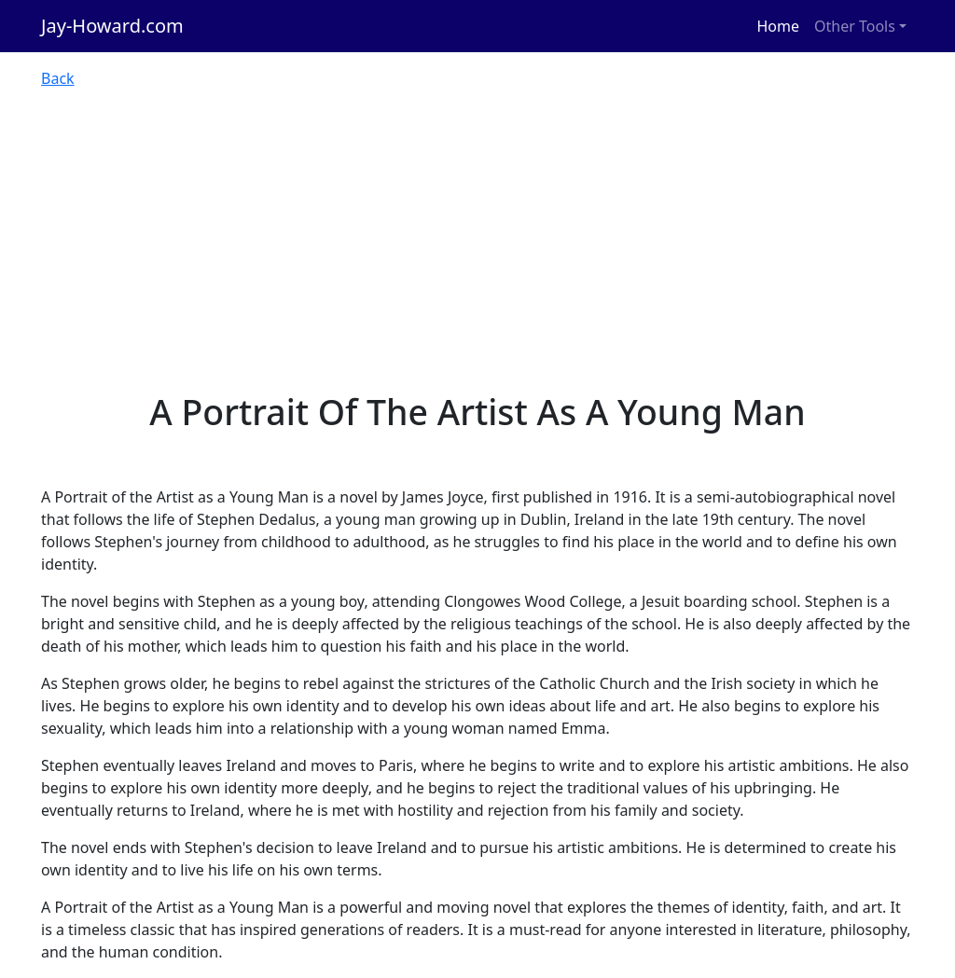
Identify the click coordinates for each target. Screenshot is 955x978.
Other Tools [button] (854, 26)
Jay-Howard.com (112, 25)
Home (778, 26)
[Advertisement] (477, 251)
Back (58, 78)
